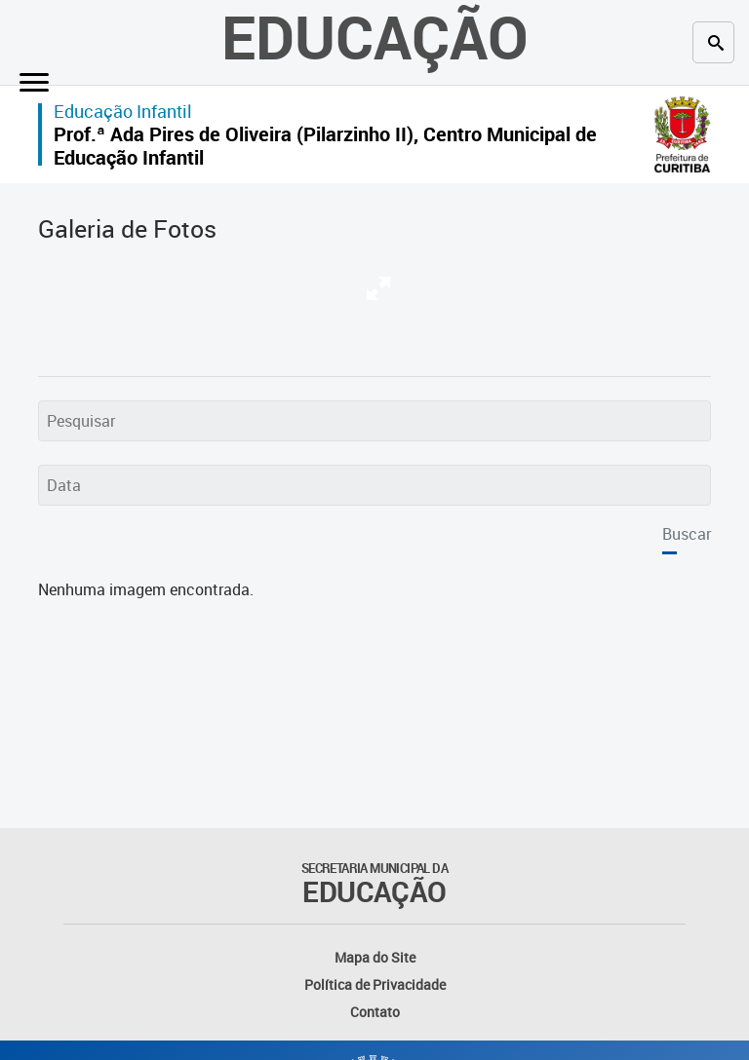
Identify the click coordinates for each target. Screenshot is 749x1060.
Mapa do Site (375, 957)
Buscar (686, 534)
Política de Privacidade (375, 984)
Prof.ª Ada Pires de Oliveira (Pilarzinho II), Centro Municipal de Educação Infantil (325, 145)
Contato (375, 1012)
